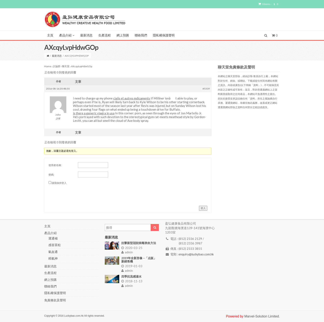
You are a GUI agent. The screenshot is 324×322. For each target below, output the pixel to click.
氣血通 (53, 252)
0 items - (268, 4)
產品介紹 (66, 35)
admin (127, 252)
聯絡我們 (141, 35)
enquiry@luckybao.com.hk (196, 254)
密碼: (51, 174)
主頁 (50, 35)
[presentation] (80, 194)
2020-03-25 (131, 248)
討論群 (56, 66)
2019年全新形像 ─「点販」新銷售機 (139, 259)
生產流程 (104, 35)
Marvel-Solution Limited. (262, 316)
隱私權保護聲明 (164, 35)
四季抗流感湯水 (131, 276)
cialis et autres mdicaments (131, 98)
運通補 (53, 238)
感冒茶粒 (54, 245)
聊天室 (65, 66)
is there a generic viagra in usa (93, 113)
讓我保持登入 (59, 182)
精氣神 (53, 258)
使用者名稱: (55, 165)
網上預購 (123, 35)
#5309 (206, 88)
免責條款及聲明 (55, 300)
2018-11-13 (131, 281)
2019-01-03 (131, 266)
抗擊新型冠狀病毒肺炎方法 (138, 243)
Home (47, 66)
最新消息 (86, 35)
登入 (203, 208)
